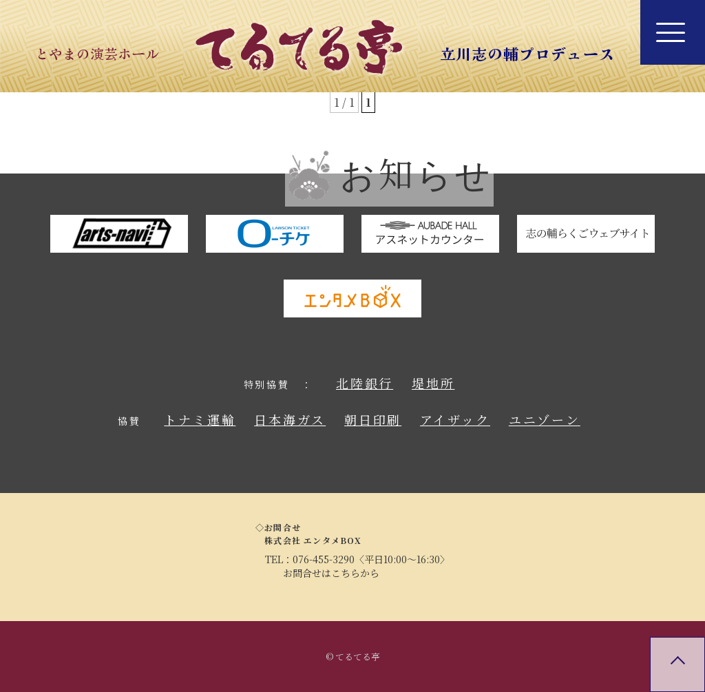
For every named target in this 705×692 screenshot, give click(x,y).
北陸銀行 (364, 383)
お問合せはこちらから (331, 573)
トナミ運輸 (199, 419)
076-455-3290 (324, 559)
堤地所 (433, 383)
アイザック (455, 419)
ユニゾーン (544, 419)
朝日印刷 (372, 419)
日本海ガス (290, 419)
